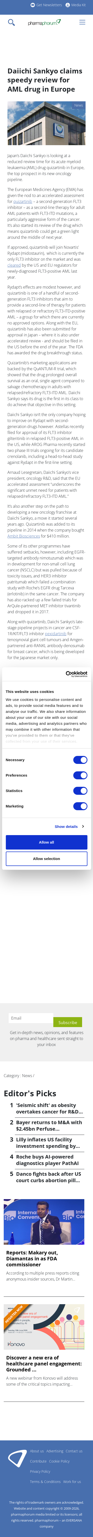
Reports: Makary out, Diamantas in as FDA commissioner (32, 1259)
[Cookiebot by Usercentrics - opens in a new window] (66, 674)
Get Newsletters (49, 4)
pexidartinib (55, 633)
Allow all (46, 842)
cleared (14, 265)
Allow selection (46, 859)
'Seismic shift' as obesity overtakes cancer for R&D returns (47, 1111)
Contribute (38, 1461)
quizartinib (22, 201)
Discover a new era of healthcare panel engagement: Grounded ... (44, 1364)
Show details (66, 826)
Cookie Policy (59, 1461)
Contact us (74, 1451)
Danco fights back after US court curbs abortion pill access (48, 1180)
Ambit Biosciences (23, 536)
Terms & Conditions (45, 1481)
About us (37, 1451)
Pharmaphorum (17, 1458)
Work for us (72, 1481)
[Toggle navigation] (13, 22)
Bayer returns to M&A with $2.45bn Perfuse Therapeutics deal (49, 1129)
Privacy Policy (40, 1471)
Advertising (54, 1451)
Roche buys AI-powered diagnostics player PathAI (47, 1160)
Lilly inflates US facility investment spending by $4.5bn (46, 1146)
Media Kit (78, 4)
